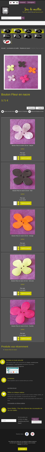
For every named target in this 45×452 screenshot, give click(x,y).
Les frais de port (11, 388)
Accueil (3, 48)
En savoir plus (25, 444)
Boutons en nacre (25, 48)
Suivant (41, 108)
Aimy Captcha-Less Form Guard (23, 421)
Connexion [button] (22, 2)
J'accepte (22, 449)
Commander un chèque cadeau (16, 403)
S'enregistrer (31, 2)
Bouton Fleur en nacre (11, 349)
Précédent (31, 108)
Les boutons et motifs (13, 48)
